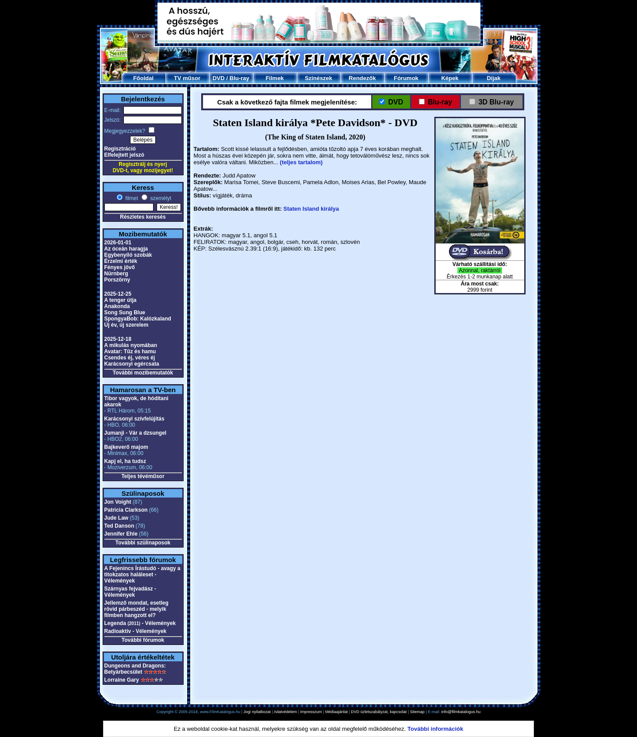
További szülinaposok (142, 543)
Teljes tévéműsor (142, 476)
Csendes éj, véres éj (129, 358)
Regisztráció (120, 149)
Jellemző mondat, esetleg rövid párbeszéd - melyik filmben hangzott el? (136, 609)
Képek (449, 78)
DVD (218, 78)
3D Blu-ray (496, 102)
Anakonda (117, 306)
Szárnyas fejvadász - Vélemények (130, 592)
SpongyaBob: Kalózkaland (137, 319)
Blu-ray (239, 78)
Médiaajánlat (336, 712)
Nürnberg (116, 273)
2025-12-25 (117, 294)
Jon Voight (117, 502)
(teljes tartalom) (301, 162)
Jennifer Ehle (121, 534)
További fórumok (143, 640)
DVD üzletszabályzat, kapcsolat (379, 712)
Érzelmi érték (121, 261)
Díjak (493, 78)
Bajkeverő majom (126, 447)
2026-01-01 (117, 242)
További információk (435, 728)
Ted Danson (119, 526)
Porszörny (117, 280)
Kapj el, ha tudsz (125, 461)
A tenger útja (120, 300)
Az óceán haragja (126, 249)
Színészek (318, 78)
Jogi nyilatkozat (257, 712)
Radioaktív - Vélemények (135, 631)
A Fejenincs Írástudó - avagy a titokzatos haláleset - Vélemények (142, 574)
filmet (131, 198)
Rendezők (362, 78)
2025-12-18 (117, 339)
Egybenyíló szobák (128, 255)
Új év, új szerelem (126, 325)
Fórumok (406, 78)
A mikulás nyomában (130, 345)
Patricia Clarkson (126, 510)
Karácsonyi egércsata (131, 364)
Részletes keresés (142, 217)
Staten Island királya (311, 208)
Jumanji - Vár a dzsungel (135, 433)
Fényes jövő (119, 267)
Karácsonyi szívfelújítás (134, 419)
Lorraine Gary (121, 680)
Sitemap (417, 712)
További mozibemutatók (143, 373)
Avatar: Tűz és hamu (130, 351)
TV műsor (187, 78)
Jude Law (116, 518)
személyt (160, 198)
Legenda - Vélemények (140, 623)
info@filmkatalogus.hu (461, 712)
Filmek (274, 78)
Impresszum (311, 712)
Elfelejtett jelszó (124, 155)
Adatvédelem (285, 712)
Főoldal (143, 78)
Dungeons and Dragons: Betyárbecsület (135, 669)
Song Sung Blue (125, 312)
